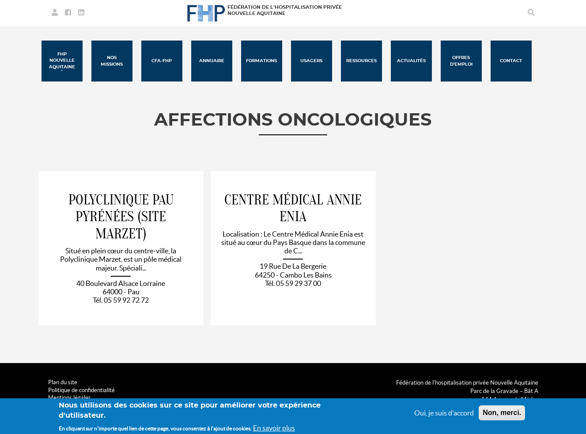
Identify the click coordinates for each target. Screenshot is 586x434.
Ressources (361, 61)
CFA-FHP (161, 61)
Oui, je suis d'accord (444, 415)
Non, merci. (502, 415)
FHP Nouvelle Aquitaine (62, 60)
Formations (261, 61)
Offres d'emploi (461, 61)
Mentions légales (69, 397)
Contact (511, 61)
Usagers (311, 61)
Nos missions (112, 61)
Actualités (411, 61)
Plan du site (62, 382)
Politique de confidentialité (81, 390)
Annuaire (211, 61)
